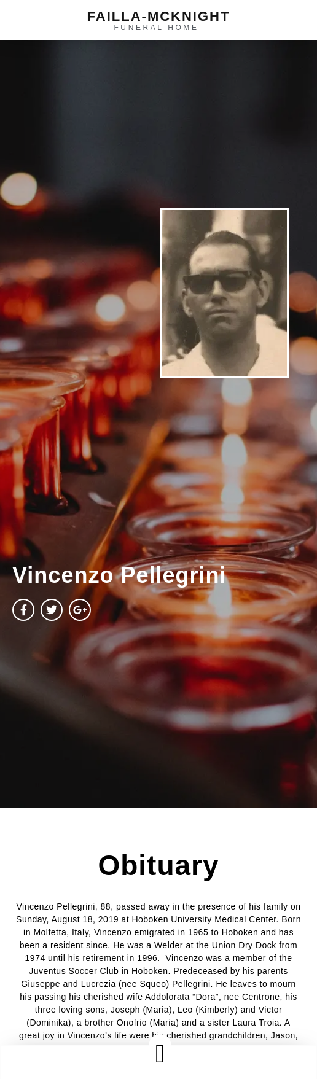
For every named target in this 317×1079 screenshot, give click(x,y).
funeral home (156, 27)
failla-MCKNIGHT (158, 16)
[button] (160, 1053)
